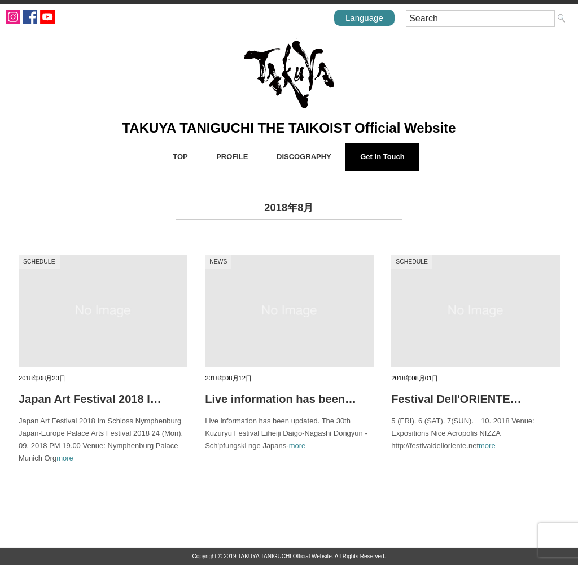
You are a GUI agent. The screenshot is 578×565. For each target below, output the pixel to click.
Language (364, 18)
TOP (180, 156)
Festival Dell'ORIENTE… (456, 399)
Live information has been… (280, 399)
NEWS (218, 262)
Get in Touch (382, 156)
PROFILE (232, 156)
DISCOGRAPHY (304, 156)
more (64, 458)
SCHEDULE (39, 262)
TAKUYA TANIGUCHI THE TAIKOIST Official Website (289, 127)
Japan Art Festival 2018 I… (90, 399)
